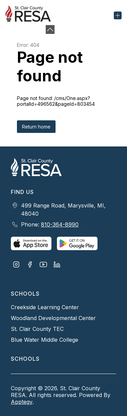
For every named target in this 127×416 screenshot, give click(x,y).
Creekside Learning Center (45, 307)
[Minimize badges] (50, 29)
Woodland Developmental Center (53, 318)
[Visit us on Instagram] (16, 265)
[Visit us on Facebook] (29, 265)
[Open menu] (118, 15)
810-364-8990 (60, 224)
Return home (36, 127)
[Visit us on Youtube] (43, 265)
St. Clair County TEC (37, 328)
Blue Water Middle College (44, 339)
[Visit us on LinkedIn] (56, 265)
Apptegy (22, 401)
